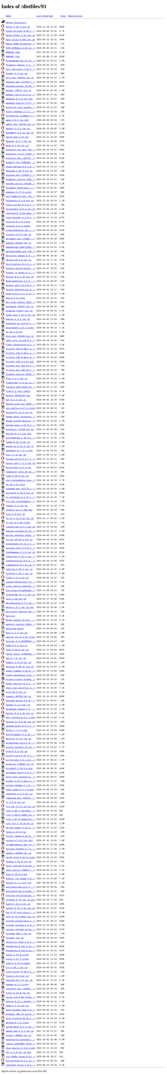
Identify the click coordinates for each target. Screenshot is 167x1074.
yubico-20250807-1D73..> (20, 1043)
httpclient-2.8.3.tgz (18, 467)
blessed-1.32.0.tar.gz (19, 170)
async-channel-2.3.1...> (20, 111)
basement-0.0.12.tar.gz (20, 132)
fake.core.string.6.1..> (20, 340)
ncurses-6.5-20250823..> (20, 641)
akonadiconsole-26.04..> (20, 86)
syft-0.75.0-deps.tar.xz (20, 916)
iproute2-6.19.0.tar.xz (20, 492)
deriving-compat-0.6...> (20, 255)
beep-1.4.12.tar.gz (17, 145)
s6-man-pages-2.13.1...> (20, 827)
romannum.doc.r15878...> (20, 797)
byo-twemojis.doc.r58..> (20, 196)
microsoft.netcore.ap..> (20, 611)
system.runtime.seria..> (20, 929)
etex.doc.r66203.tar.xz (20, 336)
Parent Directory (16, 22)
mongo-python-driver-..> (20, 619)
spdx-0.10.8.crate (17, 874)
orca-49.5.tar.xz (16, 692)
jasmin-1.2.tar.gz (17, 505)
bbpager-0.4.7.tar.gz (18, 141)
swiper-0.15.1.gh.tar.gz (20, 908)
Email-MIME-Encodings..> (20, 43)
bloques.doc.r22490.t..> (20, 175)
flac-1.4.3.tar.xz (17, 378)
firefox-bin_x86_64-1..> (20, 365)
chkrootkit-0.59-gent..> (20, 213)
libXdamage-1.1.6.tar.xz (20, 552)
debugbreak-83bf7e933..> (20, 247)
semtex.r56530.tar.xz (18, 853)
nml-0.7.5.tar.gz (16, 658)
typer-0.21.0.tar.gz (18, 992)
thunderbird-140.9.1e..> (20, 946)
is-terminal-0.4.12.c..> (20, 497)
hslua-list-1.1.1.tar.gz (20, 463)
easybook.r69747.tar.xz (20, 306)
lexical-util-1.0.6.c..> (20, 547)
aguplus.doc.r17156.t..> (20, 81)
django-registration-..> (20, 268)
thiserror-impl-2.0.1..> (20, 942)
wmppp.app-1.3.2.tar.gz (20, 1031)
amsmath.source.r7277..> (20, 103)
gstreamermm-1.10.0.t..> (20, 437)
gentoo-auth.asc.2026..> (20, 403)
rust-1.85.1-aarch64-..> (20, 810)
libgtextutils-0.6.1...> (20, 560)
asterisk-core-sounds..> (20, 107)
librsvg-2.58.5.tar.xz (19, 569)
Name (8, 15)
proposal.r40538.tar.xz (20, 764)
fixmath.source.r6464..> (20, 374)
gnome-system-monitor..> (20, 420)
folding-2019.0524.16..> (20, 386)
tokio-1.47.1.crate (17, 958)
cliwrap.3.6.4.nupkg (18, 225)
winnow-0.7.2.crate (17, 1022)
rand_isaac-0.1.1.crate (20, 789)
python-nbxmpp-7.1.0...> (20, 785)
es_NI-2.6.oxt (14, 331)
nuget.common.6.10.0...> (20, 670)
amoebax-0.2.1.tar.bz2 (19, 98)
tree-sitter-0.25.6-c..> (20, 971)
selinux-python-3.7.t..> (20, 848)
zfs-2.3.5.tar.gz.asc (18, 1052)
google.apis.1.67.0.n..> (20, 425)
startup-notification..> (20, 895)
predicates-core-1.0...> (20, 742)
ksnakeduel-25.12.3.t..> (20, 543)
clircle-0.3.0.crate (18, 221)
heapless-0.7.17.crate (19, 450)
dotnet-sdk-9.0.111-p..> (20, 285)
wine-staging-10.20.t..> (20, 1018)
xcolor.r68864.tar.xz (18, 1035)
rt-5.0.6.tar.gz (15, 802)
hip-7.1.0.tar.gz (16, 454)
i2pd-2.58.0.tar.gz (17, 475)
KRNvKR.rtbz (13, 56)
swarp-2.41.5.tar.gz (18, 903)
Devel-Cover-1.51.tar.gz (20, 35)
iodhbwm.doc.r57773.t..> (20, 488)
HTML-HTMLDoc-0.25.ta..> (20, 47)
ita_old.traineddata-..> (20, 501)
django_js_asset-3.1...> (20, 272)
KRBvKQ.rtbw (13, 52)
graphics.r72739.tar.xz (20, 429)
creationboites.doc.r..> (20, 230)
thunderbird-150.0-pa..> (20, 950)
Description (75, 15)
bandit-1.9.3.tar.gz (18, 128)
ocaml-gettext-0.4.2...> (20, 683)
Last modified (44, 15)
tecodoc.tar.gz (15, 937)
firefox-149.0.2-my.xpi (20, 361)
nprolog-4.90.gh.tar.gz (20, 666)
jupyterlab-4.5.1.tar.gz (20, 526)
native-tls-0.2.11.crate (20, 636)
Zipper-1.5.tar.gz (17, 73)
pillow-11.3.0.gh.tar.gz (20, 721)
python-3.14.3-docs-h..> (20, 781)
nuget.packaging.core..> (20, 675)
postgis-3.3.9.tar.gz (18, 738)
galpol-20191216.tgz (18, 395)
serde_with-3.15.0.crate (20, 857)
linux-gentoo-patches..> (20, 586)
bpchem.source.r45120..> (20, 183)
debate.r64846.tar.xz (18, 242)
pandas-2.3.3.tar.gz (18, 704)
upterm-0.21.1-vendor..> (20, 1001)
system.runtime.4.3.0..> (20, 925)
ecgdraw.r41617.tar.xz (19, 310)
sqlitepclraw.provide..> (20, 891)
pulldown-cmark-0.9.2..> (20, 772)
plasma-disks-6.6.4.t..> (20, 725)
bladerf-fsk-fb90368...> (20, 162)
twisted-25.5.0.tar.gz (19, 980)
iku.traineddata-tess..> (20, 480)
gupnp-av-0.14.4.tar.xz (20, 446)
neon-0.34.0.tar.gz (17, 649)
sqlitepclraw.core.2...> (20, 886)
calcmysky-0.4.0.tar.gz (20, 200)
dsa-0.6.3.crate (15, 297)
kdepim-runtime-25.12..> (20, 531)
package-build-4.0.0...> (20, 700)
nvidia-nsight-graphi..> (20, 679)
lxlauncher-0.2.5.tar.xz (20, 594)
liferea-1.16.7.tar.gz (19, 573)
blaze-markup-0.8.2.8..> (20, 166)
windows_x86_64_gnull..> (20, 1014)
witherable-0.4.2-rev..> (20, 1026)
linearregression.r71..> (20, 581)
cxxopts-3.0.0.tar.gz (18, 234)
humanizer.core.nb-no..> (20, 471)
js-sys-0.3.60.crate (18, 522)
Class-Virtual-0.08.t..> (20, 30)
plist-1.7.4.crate (17, 730)
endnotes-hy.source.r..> (20, 323)
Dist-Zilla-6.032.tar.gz (20, 39)
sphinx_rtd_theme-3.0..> (20, 878)
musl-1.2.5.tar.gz (17, 632)
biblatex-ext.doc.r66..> (20, 149)
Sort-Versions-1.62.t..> (20, 69)
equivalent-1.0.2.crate (20, 327)
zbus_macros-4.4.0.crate (20, 1047)
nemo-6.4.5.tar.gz (17, 645)
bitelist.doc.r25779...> (20, 158)
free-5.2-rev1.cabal (18, 391)
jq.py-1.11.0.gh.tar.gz (20, 518)
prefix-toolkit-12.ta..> (20, 747)
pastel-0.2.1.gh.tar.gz (20, 713)
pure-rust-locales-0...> (20, 776)
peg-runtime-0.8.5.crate (20, 717)
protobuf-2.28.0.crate (19, 768)
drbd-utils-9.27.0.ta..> (20, 293)
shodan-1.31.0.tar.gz (18, 861)
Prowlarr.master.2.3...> (20, 64)
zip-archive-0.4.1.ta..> (20, 1060)
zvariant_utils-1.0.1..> (20, 1064)
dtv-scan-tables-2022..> (20, 302)
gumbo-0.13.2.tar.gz (18, 442)
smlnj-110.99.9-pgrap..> (20, 865)
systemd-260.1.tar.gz (18, 933)
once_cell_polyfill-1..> (20, 687)
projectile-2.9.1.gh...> (20, 759)
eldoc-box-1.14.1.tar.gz (20, 314)
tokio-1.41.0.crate (17, 954)
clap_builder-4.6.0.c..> (20, 217)
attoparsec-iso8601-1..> (20, 115)
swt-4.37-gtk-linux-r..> (20, 912)
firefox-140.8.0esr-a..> (20, 348)
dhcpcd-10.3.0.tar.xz (18, 259)
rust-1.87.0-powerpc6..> (20, 819)
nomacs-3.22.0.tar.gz (18, 662)
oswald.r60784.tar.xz (18, 696)
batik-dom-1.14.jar (17, 136)
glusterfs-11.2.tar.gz (19, 412)
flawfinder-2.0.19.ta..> (20, 382)
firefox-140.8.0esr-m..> (20, 357)
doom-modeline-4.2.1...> (20, 281)
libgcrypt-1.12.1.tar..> (20, 556)
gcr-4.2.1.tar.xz (16, 399)
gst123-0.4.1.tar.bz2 (18, 433)
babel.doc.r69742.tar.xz (20, 124)
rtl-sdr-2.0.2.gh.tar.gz (20, 806)
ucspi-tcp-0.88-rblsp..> (20, 997)
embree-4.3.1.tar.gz (18, 319)
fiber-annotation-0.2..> (20, 344)
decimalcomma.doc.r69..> (20, 251)
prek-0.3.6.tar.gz (17, 751)
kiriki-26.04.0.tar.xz (19, 539)
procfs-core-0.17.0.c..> (20, 755)
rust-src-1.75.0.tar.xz (20, 823)
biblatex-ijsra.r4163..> (20, 153)
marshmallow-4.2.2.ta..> (20, 603)
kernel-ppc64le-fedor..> (20, 535)
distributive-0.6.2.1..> (20, 264)
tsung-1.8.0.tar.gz (17, 975)
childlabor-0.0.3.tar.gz (20, 208)
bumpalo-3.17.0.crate (18, 192)
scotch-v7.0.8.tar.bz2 (19, 840)
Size (63, 15)
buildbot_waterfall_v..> (20, 187)
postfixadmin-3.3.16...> (20, 734)
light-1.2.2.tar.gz (17, 577)
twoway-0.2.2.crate (17, 984)
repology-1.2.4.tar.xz (19, 793)
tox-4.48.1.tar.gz (17, 967)
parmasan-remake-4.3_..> (20, 708)
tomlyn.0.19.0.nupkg (18, 963)
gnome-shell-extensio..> (20, 416)
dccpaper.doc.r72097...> (20, 238)
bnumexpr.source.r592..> (20, 179)
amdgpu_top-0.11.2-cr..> (20, 94)
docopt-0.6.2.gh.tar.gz (20, 276)
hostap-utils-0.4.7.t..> (20, 458)
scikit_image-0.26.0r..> (20, 836)
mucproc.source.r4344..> (20, 624)
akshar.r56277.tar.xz (18, 90)
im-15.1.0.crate (15, 484)
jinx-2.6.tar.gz (15, 514)
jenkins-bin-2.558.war (19, 509)
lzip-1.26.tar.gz (16, 598)
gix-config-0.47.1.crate (20, 408)
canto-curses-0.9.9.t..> (20, 204)
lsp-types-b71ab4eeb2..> (20, 590)
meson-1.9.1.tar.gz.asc (20, 607)
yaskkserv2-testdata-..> (20, 1039)
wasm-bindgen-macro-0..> (20, 1009)
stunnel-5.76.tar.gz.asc (20, 899)
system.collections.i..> (20, 920)
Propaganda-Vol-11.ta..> (20, 60)
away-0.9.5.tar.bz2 (17, 119)
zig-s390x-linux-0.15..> (20, 1056)
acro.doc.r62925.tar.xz (20, 77)
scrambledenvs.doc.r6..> (20, 844)
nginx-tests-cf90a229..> (20, 653)
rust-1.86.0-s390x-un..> (20, 814)
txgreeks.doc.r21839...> (20, 988)
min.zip (10, 615)
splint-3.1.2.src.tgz (18, 882)
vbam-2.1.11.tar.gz (17, 1005)
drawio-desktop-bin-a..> (20, 289)
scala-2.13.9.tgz (16, 831)
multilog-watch (15, 628)
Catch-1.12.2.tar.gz (18, 26)
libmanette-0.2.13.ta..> (20, 564)
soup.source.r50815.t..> (20, 869)
